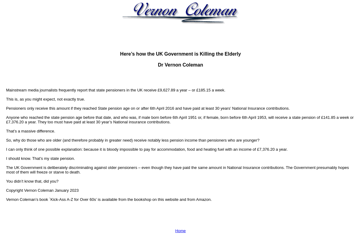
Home (180, 230)
